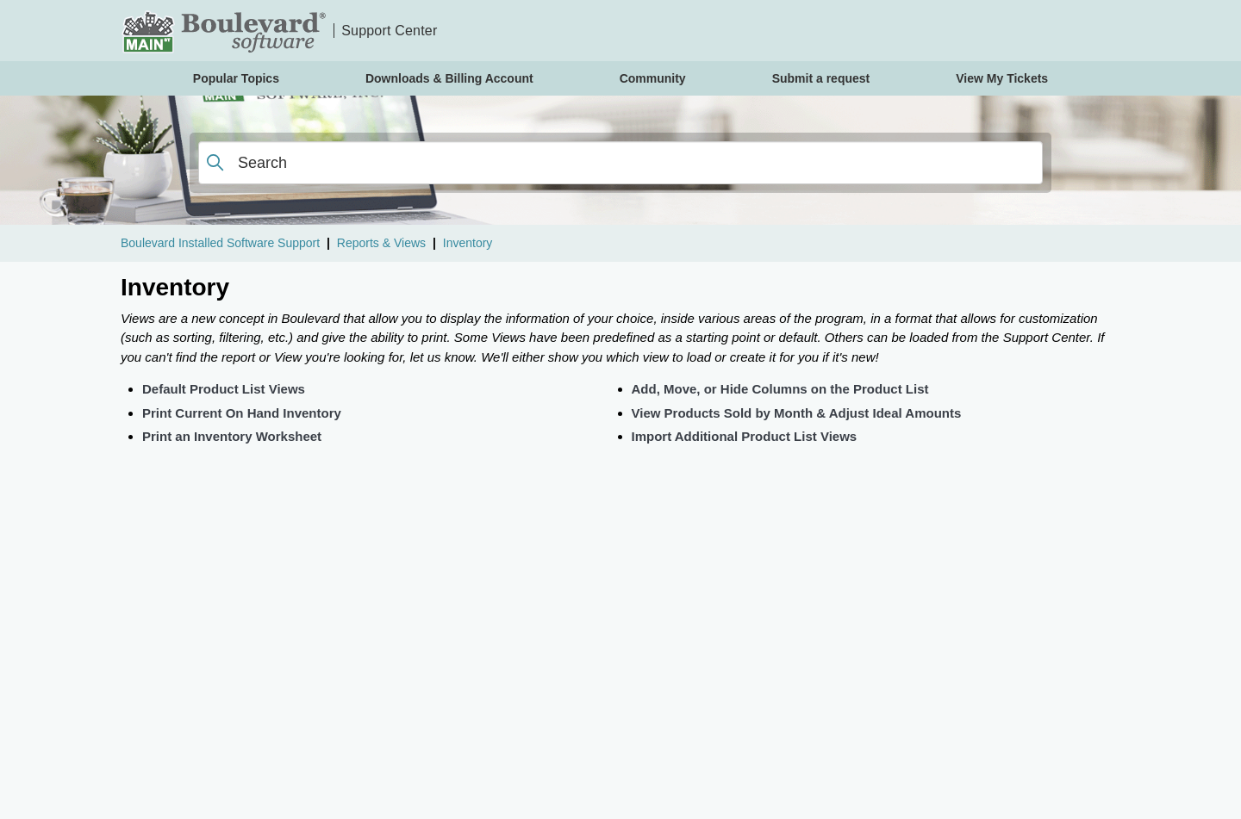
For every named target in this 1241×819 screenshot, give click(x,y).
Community (653, 78)
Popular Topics (236, 78)
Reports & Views (381, 243)
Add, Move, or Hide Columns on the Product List (780, 389)
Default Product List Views (223, 389)
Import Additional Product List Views (744, 436)
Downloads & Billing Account (449, 78)
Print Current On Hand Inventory (241, 413)
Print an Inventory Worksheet (231, 436)
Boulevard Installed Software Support (220, 243)
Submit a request (821, 78)
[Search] (620, 162)
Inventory (468, 243)
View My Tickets (1002, 78)
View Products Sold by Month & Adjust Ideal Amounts (797, 413)
